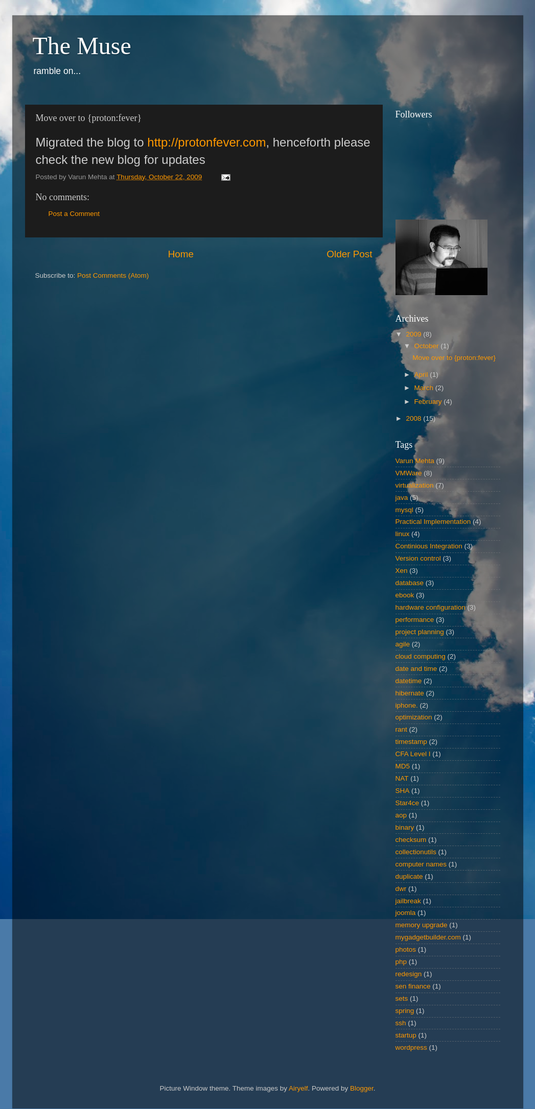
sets (402, 998)
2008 (414, 418)
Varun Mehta (415, 461)
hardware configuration (431, 607)
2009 (414, 334)
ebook (405, 595)
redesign (409, 974)
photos (406, 949)
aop (401, 815)
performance (415, 619)
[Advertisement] (66, 357)
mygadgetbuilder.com (428, 937)
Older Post (349, 254)
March (424, 388)
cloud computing (421, 656)
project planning (420, 632)
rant (401, 729)
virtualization (415, 485)
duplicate (409, 876)
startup (406, 1035)
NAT (402, 778)
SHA (403, 790)
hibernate (410, 693)
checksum (411, 839)
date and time (416, 668)
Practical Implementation (433, 521)
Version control (418, 558)
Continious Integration (429, 546)
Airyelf (298, 1088)
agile (403, 644)
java (402, 497)
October (427, 346)
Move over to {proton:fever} (454, 357)
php (401, 962)
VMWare (409, 473)
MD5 (403, 766)
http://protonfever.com (206, 142)
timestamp (411, 741)
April (422, 374)
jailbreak (408, 901)
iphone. (407, 705)
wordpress (411, 1047)
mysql (404, 510)
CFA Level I (413, 754)
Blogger (362, 1088)
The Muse (82, 45)
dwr (401, 889)
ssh (401, 1023)
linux (403, 534)
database (410, 583)
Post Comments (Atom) (113, 275)
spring (405, 1011)
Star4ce (408, 803)
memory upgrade (422, 925)
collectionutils (416, 852)
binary (405, 827)
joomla (406, 913)
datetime (409, 681)
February (429, 401)
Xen (402, 570)
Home (181, 254)
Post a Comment (74, 214)
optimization (414, 717)
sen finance (413, 986)
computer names (421, 864)
